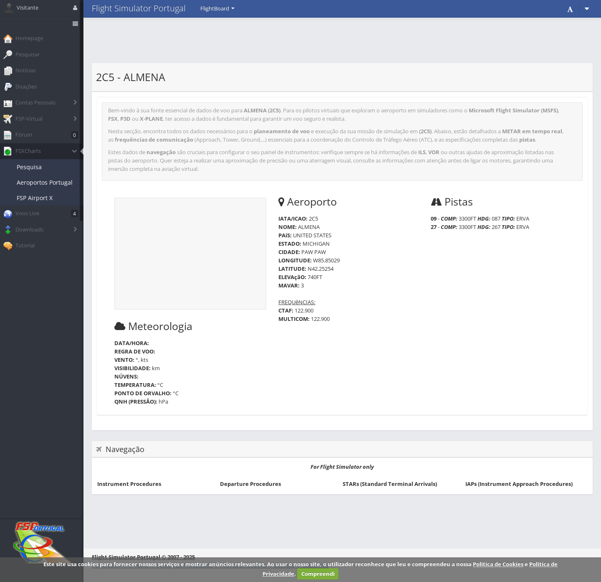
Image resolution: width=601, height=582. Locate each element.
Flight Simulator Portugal (139, 8)
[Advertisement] (342, 39)
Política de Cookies (498, 564)
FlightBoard (217, 8)
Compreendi (318, 573)
